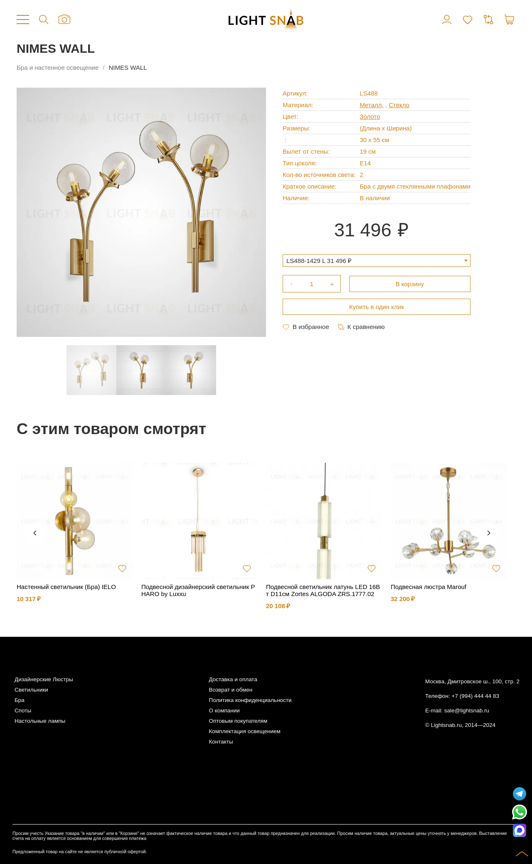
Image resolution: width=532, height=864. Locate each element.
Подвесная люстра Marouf (428, 586)
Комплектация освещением (244, 731)
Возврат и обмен (230, 690)
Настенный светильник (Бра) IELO (66, 586)
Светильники (31, 690)
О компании (224, 710)
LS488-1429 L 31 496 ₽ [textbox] (319, 260)
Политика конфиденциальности (250, 700)
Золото (370, 116)
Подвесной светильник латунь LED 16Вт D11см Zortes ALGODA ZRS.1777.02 (323, 590)
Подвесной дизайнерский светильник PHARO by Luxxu (198, 590)
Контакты (221, 742)
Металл (371, 104)
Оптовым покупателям (238, 721)
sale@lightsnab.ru (466, 710)
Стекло (399, 104)
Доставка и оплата (233, 679)
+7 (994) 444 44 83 (475, 696)
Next (489, 533)
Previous (35, 533)
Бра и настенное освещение (58, 67)
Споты (23, 710)
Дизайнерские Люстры (44, 679)
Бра (20, 700)
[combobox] (376, 260)
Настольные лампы (40, 721)
